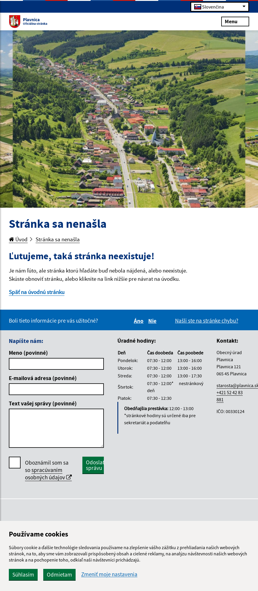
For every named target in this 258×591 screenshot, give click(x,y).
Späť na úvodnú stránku (36, 292)
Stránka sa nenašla (58, 239)
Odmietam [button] (59, 574)
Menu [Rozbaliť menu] (235, 21)
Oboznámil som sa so (48, 470)
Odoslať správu (95, 465)
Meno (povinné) (28, 352)
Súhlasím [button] (23, 574)
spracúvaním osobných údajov (48, 473)
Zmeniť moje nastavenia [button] (109, 574)
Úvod (18, 239)
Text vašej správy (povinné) (43, 403)
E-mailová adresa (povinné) (43, 378)
